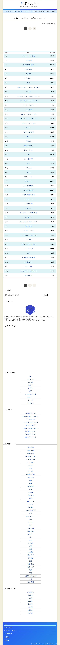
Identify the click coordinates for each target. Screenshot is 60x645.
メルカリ (30, 382)
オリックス (28, 168)
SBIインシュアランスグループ (28, 119)
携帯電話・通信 (30, 474)
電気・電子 (31, 555)
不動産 (30, 573)
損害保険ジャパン (29, 145)
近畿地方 (30, 601)
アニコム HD (28, 266)
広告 (30, 468)
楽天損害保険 (28, 262)
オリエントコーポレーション (28, 244)
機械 (30, 483)
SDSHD (28, 74)
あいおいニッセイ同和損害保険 (28, 213)
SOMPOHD (28, 181)
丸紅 (28, 253)
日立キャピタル (28, 150)
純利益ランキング (31, 425)
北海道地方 (31, 592)
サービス (30, 522)
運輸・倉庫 (31, 567)
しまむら (30, 388)
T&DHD (28, 128)
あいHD (28, 92)
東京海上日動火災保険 (28, 257)
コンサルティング (31, 510)
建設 (30, 570)
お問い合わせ (8, 627)
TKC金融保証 (28, 69)
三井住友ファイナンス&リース (28, 271)
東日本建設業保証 (29, 186)
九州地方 (30, 613)
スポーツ (30, 504)
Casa (28, 154)
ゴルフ (30, 525)
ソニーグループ (28, 248)
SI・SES (30, 471)
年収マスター (30, 3)
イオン (28, 83)
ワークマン (31, 379)
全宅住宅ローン (28, 78)
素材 (30, 549)
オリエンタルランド (30, 394)
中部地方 (30, 607)
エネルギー (31, 534)
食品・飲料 (31, 528)
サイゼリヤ (31, 385)
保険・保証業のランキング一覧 (23, 11)
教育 (30, 489)
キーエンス (31, 403)
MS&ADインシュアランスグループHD (28, 87)
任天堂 (30, 391)
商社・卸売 (31, 582)
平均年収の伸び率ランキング (30, 416)
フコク (28, 172)
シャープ (30, 400)
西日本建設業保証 (29, 190)
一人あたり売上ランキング (30, 422)
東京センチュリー (29, 177)
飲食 (30, 513)
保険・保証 (31, 453)
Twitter (6, 640)
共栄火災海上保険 (29, 132)
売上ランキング (30, 419)
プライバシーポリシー (10, 631)
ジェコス (28, 240)
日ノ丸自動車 (28, 110)
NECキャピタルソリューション (28, 222)
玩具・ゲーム (30, 501)
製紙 (30, 546)
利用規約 (6, 637)
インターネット (30, 459)
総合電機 (30, 552)
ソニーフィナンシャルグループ (28, 101)
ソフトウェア (30, 462)
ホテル (30, 519)
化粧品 (30, 498)
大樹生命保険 (28, 226)
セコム (28, 163)
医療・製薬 (31, 495)
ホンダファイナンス (28, 231)
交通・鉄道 (31, 564)
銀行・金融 (31, 447)
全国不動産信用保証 (28, 65)
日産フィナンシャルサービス (29, 114)
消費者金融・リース (30, 456)
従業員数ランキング (30, 431)
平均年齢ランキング (30, 434)
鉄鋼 (30, 540)
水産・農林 (31, 531)
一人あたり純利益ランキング (30, 428)
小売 (30, 579)
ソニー (30, 376)
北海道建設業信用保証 (28, 195)
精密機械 (30, 558)
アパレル (30, 492)
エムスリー (31, 397)
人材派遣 (30, 507)
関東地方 (30, 604)
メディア (30, 465)
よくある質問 (8, 634)
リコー (28, 136)
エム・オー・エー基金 (28, 56)
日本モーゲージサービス (28, 123)
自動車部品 (31, 486)
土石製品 (30, 543)
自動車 (30, 480)
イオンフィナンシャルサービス (28, 235)
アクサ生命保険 (28, 159)
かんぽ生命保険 (28, 204)
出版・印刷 (31, 477)
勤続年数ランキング (30, 437)
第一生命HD (28, 275)
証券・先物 (31, 450)
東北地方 (30, 595)
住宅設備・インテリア (30, 576)
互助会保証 (28, 60)
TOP (5, 624)
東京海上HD (28, 217)
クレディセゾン (28, 199)
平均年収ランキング (30, 413)
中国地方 (30, 598)
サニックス (28, 208)
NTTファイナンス (29, 105)
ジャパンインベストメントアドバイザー (28, 96)
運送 (30, 561)
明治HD (28, 141)
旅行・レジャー (30, 516)
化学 (30, 537)
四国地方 (30, 610)
